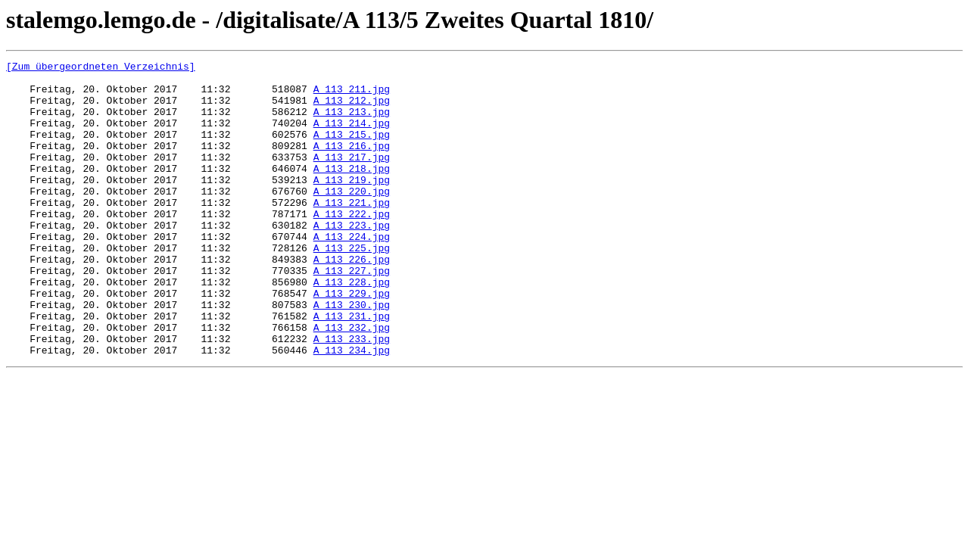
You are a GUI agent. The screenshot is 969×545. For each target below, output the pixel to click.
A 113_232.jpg (351, 381)
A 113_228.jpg (351, 327)
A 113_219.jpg (351, 204)
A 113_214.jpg (351, 136)
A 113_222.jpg (351, 245)
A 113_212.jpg (351, 109)
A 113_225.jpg (351, 286)
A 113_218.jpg (351, 191)
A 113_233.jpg (351, 395)
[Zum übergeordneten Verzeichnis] (100, 68)
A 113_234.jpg (351, 409)
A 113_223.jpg (351, 259)
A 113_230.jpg (351, 354)
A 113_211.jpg (351, 95)
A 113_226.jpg (351, 300)
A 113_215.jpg (351, 150)
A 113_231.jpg (351, 368)
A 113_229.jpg (351, 340)
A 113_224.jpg (351, 272)
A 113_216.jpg (351, 163)
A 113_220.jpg (351, 218)
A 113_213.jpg (351, 122)
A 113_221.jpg (351, 231)
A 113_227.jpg (351, 313)
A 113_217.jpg (351, 177)
